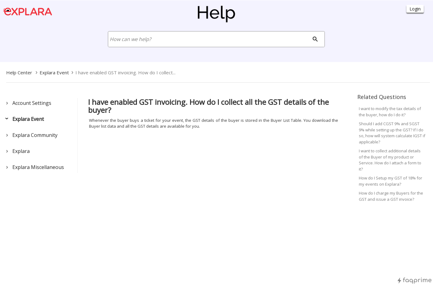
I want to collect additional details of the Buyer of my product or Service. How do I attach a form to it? (390, 160)
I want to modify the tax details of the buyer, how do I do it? (390, 111)
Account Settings (31, 103)
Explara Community (34, 135)
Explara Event (28, 119)
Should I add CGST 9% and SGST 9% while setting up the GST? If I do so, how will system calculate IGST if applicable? (392, 133)
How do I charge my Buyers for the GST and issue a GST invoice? (391, 196)
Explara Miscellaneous (38, 167)
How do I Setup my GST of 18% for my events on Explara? (390, 181)
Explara (21, 151)
